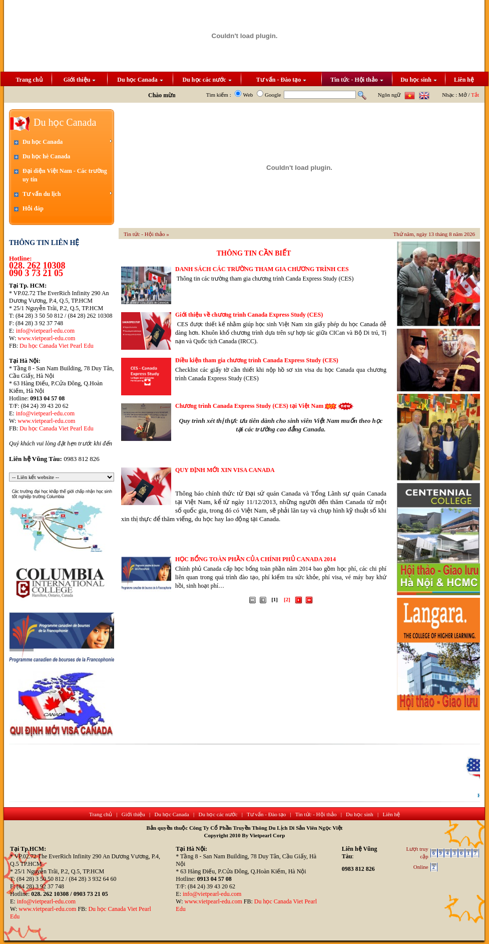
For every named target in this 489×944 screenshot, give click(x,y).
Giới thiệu (80, 79)
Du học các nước (207, 79)
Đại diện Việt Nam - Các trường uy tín (65, 175)
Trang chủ (29, 79)
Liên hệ (464, 79)
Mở (462, 95)
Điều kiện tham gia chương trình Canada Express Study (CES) (256, 360)
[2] (287, 599)
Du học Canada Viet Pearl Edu (57, 345)
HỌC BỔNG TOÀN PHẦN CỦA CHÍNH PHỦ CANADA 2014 (255, 559)
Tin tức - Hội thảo (356, 79)
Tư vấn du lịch (67, 193)
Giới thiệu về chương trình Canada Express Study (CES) (249, 314)
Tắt (475, 95)
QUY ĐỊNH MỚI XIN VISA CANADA (225, 470)
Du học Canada (140, 79)
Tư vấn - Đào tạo (281, 79)
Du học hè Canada (46, 156)
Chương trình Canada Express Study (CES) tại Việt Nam (249, 405)
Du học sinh (418, 79)
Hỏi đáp (33, 208)
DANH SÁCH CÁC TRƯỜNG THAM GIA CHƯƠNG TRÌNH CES (262, 269)
